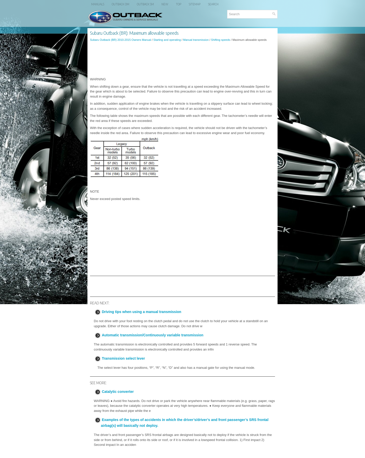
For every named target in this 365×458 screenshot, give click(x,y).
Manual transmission (196, 39)
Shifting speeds (220, 39)
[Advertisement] (182, 59)
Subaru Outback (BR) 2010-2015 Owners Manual (120, 39)
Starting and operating (167, 39)
